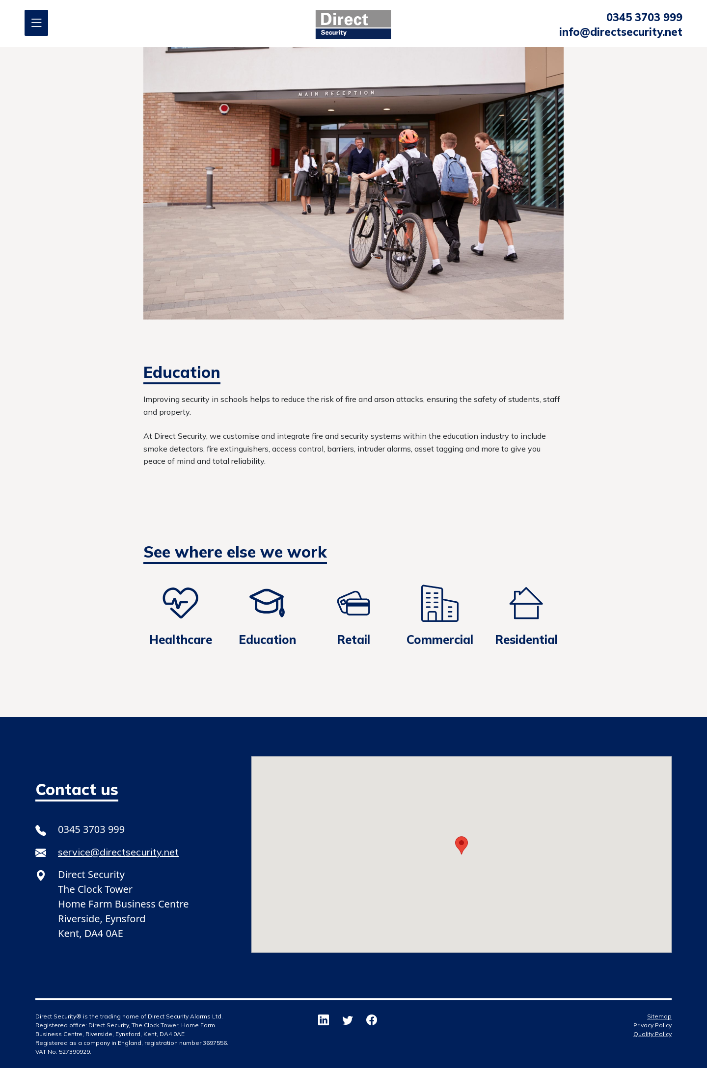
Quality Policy (652, 1034)
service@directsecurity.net (118, 852)
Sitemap (659, 1016)
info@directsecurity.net (620, 32)
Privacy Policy (652, 1025)
